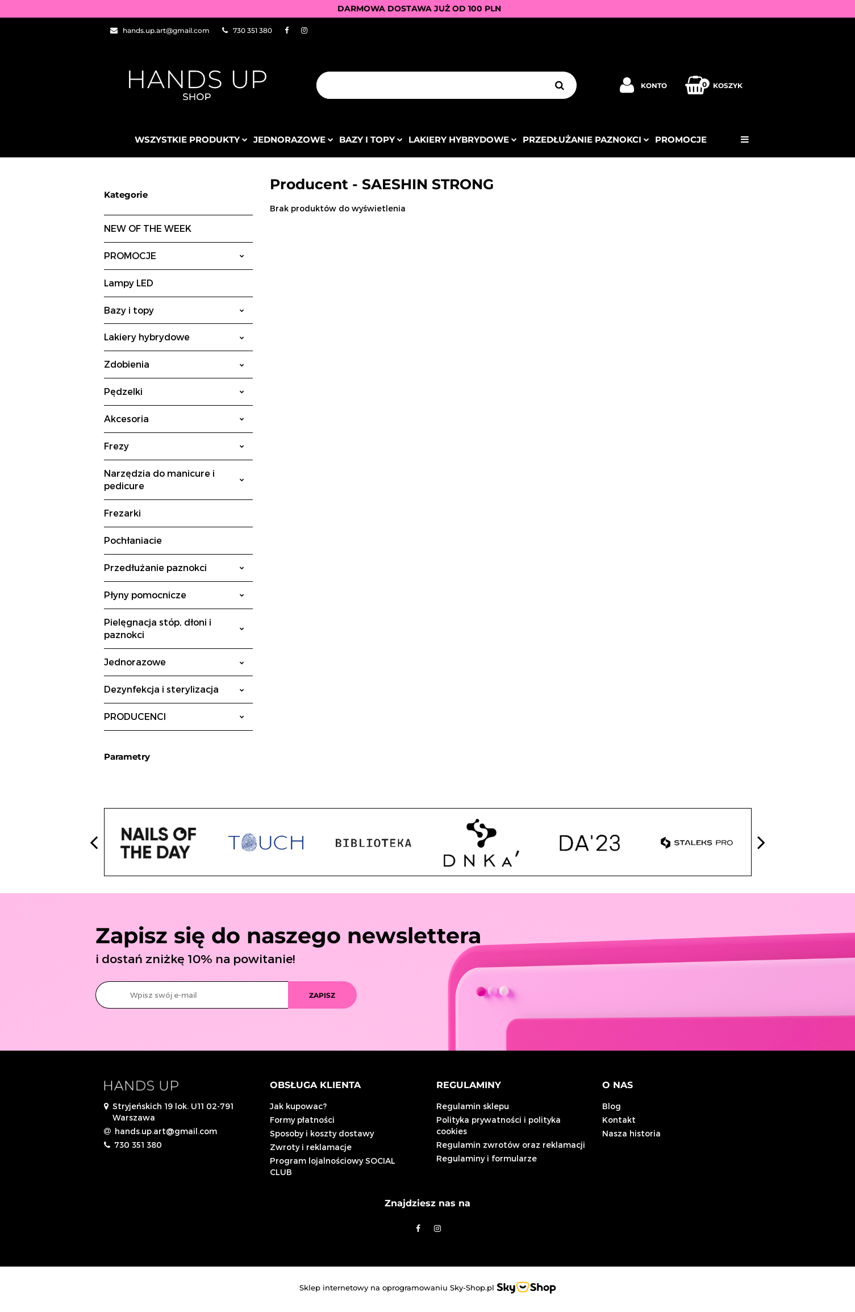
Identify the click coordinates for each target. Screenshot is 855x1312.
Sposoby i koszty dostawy (322, 1133)
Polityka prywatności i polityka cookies (498, 1125)
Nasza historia (631, 1133)
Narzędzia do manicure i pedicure (174, 480)
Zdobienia (174, 364)
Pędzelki (174, 391)
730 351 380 (138, 1144)
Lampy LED (128, 282)
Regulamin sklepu (472, 1106)
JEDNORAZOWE (293, 139)
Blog (611, 1106)
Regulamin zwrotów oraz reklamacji (510, 1144)
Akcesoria (174, 418)
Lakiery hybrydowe (462, 139)
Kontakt (619, 1119)
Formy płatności (302, 1119)
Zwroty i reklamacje (311, 1147)
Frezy (174, 445)
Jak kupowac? (298, 1106)
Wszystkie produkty (191, 139)
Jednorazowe (174, 661)
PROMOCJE (681, 139)
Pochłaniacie (133, 540)
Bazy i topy (371, 139)
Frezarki (122, 512)
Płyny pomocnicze (174, 594)
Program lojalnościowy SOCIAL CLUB (332, 1166)
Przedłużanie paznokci (586, 139)
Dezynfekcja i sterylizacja (174, 689)
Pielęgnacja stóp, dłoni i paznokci (174, 628)
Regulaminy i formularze (486, 1158)
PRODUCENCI (174, 716)
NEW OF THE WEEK (147, 228)
